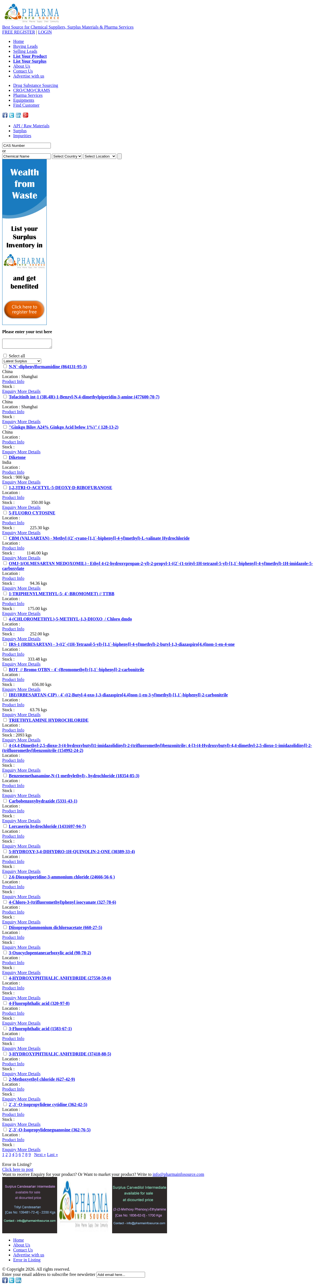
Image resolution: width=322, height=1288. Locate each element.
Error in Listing (27, 1261)
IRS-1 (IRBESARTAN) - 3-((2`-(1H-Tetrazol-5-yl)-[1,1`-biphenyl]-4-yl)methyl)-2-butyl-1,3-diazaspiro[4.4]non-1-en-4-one (122, 646)
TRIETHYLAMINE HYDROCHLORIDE (48, 721)
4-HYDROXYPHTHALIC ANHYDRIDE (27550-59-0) (60, 979)
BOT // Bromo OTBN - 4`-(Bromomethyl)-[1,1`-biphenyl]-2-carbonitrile (76, 671)
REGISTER (18, 32)
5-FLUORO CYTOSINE (32, 514)
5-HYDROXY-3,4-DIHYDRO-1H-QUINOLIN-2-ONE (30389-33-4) (72, 853)
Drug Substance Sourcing (35, 85)
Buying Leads (25, 46)
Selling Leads (25, 51)
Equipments (23, 100)
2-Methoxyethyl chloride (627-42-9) (42, 1081)
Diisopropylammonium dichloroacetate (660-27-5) (55, 929)
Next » (40, 1156)
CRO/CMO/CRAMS (31, 90)
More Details (29, 393)
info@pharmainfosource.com (178, 1176)
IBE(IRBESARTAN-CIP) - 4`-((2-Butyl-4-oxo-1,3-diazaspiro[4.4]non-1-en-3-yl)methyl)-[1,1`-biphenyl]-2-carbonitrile (118, 696)
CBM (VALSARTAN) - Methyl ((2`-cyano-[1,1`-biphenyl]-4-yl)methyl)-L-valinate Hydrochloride (99, 539)
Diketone (17, 459)
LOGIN (45, 32)
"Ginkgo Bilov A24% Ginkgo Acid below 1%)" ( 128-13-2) (63, 428)
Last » (52, 1156)
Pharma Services (28, 95)
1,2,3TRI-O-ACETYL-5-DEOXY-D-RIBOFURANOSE (60, 489)
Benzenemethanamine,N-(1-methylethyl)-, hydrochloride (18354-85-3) (74, 777)
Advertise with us (28, 76)
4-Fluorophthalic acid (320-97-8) (39, 1005)
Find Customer (26, 105)
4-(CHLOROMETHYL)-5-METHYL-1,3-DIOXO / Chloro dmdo (70, 620)
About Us (21, 66)
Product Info (13, 383)
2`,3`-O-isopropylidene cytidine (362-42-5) (48, 1106)
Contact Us (23, 71)
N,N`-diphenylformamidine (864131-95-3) (48, 368)
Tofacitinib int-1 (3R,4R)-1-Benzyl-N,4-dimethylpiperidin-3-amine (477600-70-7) (84, 398)
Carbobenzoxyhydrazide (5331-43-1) (43, 802)
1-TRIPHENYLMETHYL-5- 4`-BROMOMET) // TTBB (61, 595)
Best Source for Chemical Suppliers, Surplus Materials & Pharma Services (68, 27)
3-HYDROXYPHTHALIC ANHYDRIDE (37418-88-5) (60, 1055)
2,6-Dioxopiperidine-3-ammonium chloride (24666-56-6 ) (62, 878)
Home (18, 41)
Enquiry (10, 393)
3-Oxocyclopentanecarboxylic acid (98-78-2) (50, 954)
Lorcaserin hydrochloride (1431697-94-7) (47, 828)
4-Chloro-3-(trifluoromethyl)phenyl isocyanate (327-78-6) (62, 903)
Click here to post (17, 1171)
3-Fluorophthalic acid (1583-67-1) (40, 1030)
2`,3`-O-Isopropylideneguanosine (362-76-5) (50, 1131)
